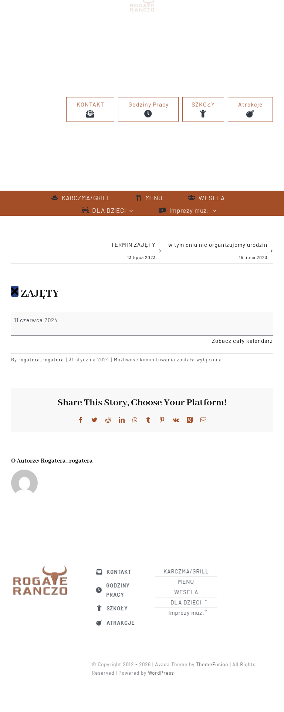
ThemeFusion (214, 664)
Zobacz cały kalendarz (242, 340)
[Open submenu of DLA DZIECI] (207, 600)
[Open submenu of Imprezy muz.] (207, 610)
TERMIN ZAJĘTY (133, 252)
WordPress (163, 673)
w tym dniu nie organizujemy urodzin (217, 252)
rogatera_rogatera (41, 359)
